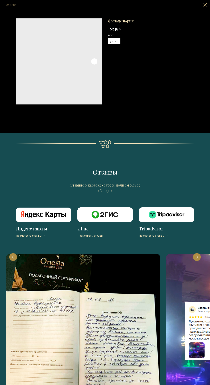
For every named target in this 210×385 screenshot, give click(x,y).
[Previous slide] (13, 257)
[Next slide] (197, 257)
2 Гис (82, 229)
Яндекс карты (31, 229)
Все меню (11, 4)
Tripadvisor (151, 229)
